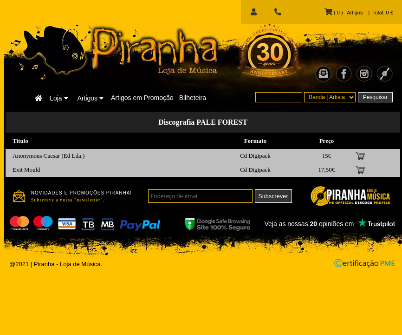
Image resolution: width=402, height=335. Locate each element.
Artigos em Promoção (142, 97)
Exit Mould (26, 169)
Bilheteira (192, 97)
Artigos (91, 98)
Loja (59, 98)
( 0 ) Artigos (343, 12)
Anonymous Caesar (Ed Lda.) (48, 155)
